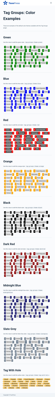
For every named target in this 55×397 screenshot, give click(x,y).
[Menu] (51, 3)
